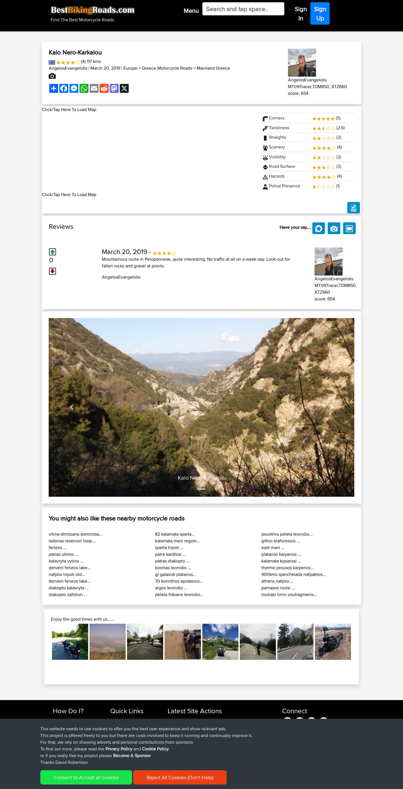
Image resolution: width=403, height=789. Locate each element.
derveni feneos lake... (70, 567)
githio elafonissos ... (280, 541)
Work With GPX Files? (72, 734)
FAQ (56, 754)
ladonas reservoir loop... (72, 541)
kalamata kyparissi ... (281, 561)
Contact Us (120, 747)
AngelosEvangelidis (68, 68)
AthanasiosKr (180, 747)
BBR (203, 720)
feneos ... (58, 547)
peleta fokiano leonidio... (179, 594)
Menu (191, 10)
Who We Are (121, 740)
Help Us (117, 754)
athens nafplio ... (277, 581)
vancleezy (177, 720)
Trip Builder (120, 734)
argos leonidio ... (171, 588)
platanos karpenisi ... (281, 554)
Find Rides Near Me (71, 720)
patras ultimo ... (63, 554)
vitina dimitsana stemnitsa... (75, 534)
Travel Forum (122, 727)
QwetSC (176, 727)
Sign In (301, 13)
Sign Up (320, 13)
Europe (130, 68)
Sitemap (105, 781)
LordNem (177, 734)
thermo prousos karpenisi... (287, 567)
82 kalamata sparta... (175, 534)
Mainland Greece (213, 68)
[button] (72, 407)
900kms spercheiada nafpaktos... (293, 574)
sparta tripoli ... (169, 547)
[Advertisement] (148, 152)
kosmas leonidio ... (173, 567)
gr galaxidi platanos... (175, 574)
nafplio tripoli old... (67, 574)
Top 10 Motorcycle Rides (132, 720)
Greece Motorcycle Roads (167, 68)
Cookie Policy (155, 781)
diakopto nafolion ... (68, 594)
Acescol (175, 754)
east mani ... (273, 547)
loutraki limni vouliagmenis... (289, 594)
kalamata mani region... (177, 541)
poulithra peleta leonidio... (287, 534)
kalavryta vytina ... (66, 561)
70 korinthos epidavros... (179, 581)
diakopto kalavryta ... (69, 588)
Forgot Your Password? (74, 740)
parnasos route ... (278, 588)
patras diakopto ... (172, 561)
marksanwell (179, 740)
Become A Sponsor (70, 747)
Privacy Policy (128, 781)
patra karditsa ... (170, 554)
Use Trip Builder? (68, 727)
